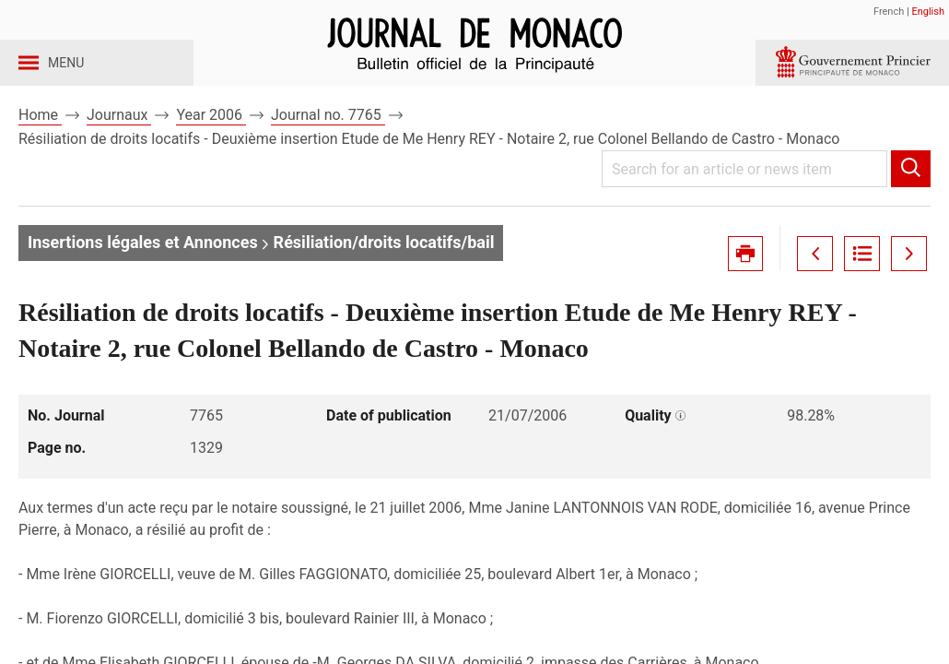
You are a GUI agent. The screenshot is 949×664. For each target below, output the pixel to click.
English (927, 12)
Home (40, 146)
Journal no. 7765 (328, 146)
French (888, 12)
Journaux (119, 146)
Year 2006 (211, 146)
